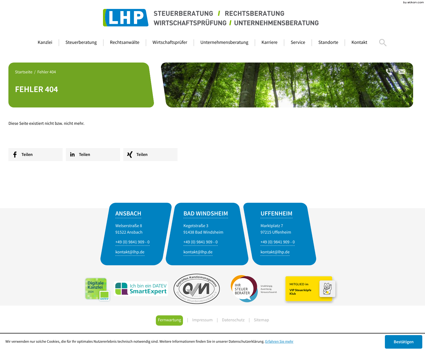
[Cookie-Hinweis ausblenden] (403, 342)
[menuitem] (49, 42)
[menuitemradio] (129, 42)
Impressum (202, 320)
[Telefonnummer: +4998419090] (389, 71)
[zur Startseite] (212, 18)
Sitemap (261, 320)
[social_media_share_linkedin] (93, 154)
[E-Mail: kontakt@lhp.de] (197, 252)
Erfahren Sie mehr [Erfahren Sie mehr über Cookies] (279, 341)
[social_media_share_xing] (150, 154)
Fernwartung (169, 320)
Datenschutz (233, 320)
